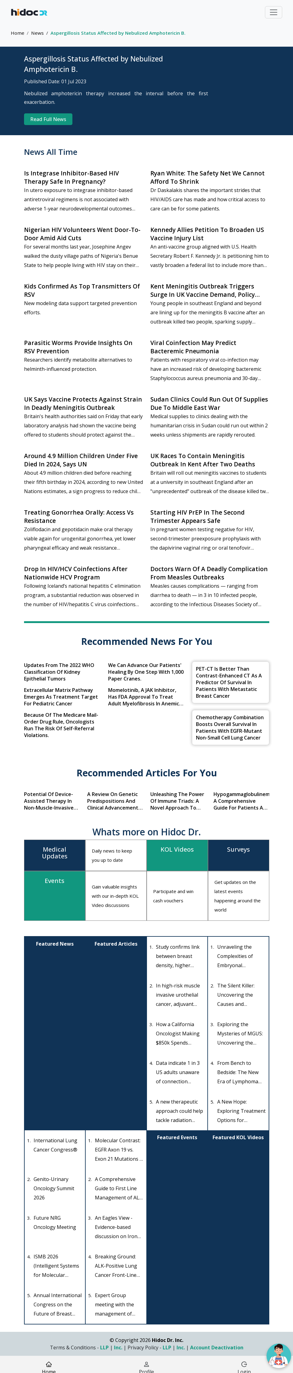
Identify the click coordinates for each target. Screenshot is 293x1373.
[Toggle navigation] (273, 12)
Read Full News (48, 119)
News (37, 33)
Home (17, 33)
